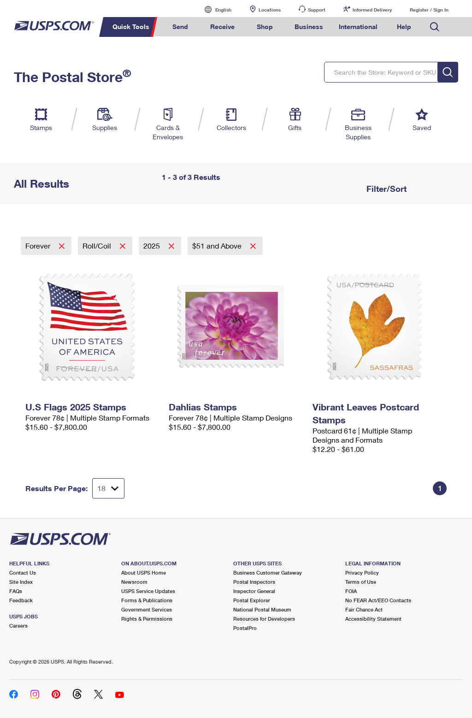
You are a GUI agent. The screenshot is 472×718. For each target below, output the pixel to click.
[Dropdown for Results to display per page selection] (108, 488)
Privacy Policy (362, 573)
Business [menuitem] (309, 26)
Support (316, 9)
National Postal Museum (262, 609)
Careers (18, 626)
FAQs (15, 591)
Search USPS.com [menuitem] (434, 27)
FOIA (351, 591)
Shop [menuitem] (265, 26)
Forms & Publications (146, 600)
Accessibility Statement (373, 619)
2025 (152, 245)
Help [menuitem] (404, 26)
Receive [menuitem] (222, 26)
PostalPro (245, 628)
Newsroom (134, 582)
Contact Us (22, 573)
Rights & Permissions (146, 619)
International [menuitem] (358, 26)
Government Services (146, 609)
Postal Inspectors (254, 582)
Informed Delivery (372, 9)
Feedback (21, 600)
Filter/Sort (385, 189)
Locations (270, 9)
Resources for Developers (264, 619)
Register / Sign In (429, 9)
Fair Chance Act (364, 609)
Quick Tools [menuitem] (130, 26)
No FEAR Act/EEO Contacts (378, 600)
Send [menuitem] (180, 26)
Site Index (21, 582)
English (213, 9)
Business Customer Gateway (267, 573)
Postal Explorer (251, 600)
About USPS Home (143, 573)
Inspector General (254, 591)
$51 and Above (217, 245)
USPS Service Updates (148, 591)
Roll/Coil (98, 245)
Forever (38, 245)
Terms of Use (360, 582)
